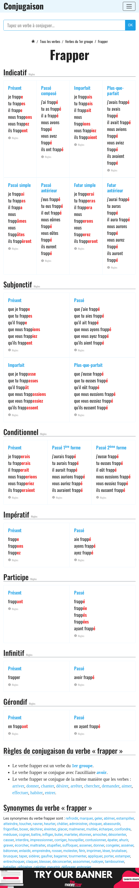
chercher (91, 785)
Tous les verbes (50, 41)
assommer (81, 861)
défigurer (68, 867)
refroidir (72, 818)
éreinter (50, 829)
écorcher (21, 845)
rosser (57, 851)
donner (32, 785)
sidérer (34, 856)
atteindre (10, 824)
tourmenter (77, 856)
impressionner (41, 840)
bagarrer (60, 856)
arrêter (76, 785)
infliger (47, 834)
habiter (36, 792)
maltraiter (37, 845)
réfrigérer (25, 867)
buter (59, 834)
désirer (62, 785)
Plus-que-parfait (115, 90)
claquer (32, 861)
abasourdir (111, 824)
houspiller (76, 840)
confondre (122, 829)
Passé (79, 300)
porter (109, 856)
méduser (10, 834)
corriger (60, 840)
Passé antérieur (49, 188)
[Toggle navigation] (129, 6)
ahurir (123, 840)
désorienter (117, 834)
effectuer (20, 792)
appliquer (95, 856)
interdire (22, 840)
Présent (15, 87)
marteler (70, 834)
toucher (25, 824)
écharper (106, 829)
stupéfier (54, 845)
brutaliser (119, 851)
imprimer (94, 851)
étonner (85, 834)
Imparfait (82, 87)
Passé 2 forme (111, 447)
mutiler (91, 829)
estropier (84, 867)
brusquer (10, 856)
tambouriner (114, 861)
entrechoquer (13, 861)
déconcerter (61, 861)
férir (82, 851)
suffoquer (70, 845)
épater (112, 840)
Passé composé (48, 90)
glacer (62, 829)
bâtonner (10, 851)
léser (106, 851)
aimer (126, 785)
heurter (49, 824)
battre (36, 834)
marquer (86, 818)
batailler (9, 867)
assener (85, 845)
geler (98, 818)
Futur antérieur (115, 188)
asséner (127, 845)
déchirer (36, 829)
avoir (101, 772)
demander (110, 785)
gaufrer (46, 856)
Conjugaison (24, 6)
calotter (40, 867)
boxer (23, 829)
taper (23, 856)
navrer (37, 824)
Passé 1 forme (66, 447)
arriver (18, 785)
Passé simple (19, 185)
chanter (47, 785)
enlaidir (25, 851)
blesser (45, 861)
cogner (24, 834)
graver (8, 845)
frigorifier (10, 829)
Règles (32, 74)
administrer (78, 824)
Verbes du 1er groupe (79, 41)
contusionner (95, 840)
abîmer (109, 818)
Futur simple (85, 185)
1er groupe (82, 765)
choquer (95, 824)
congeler (112, 845)
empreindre (41, 851)
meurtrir (53, 867)
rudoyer (97, 861)
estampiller (125, 818)
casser (8, 840)
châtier (62, 824)
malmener (77, 829)
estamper (122, 856)
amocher (100, 834)
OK (130, 25)
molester (70, 851)
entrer (50, 792)
